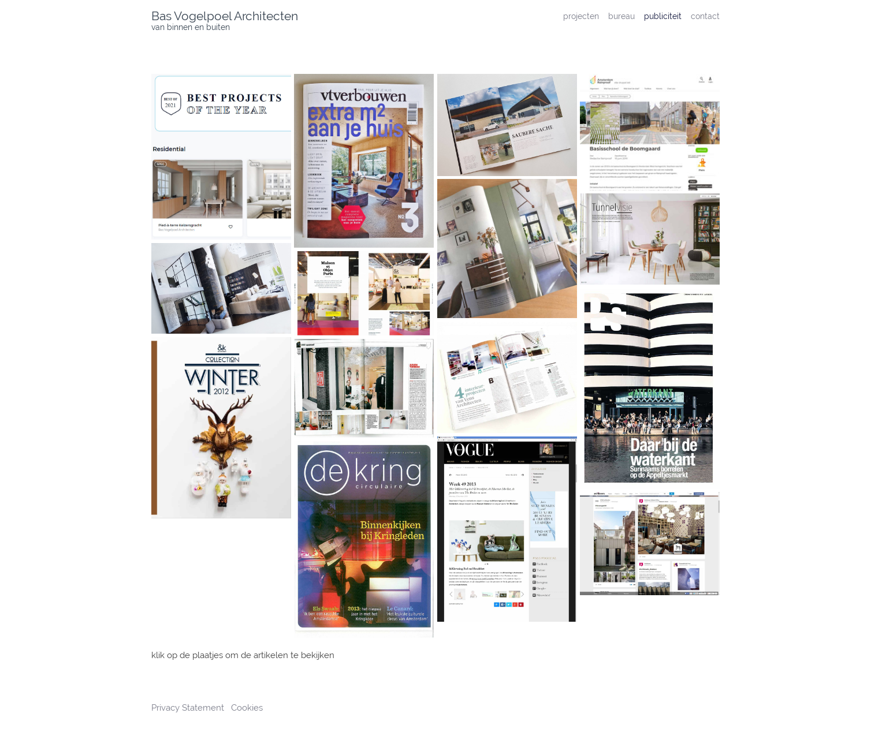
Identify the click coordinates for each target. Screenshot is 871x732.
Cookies (247, 708)
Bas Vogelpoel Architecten (224, 16)
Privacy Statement (188, 708)
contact (705, 16)
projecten (581, 16)
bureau (621, 16)
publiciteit (663, 16)
